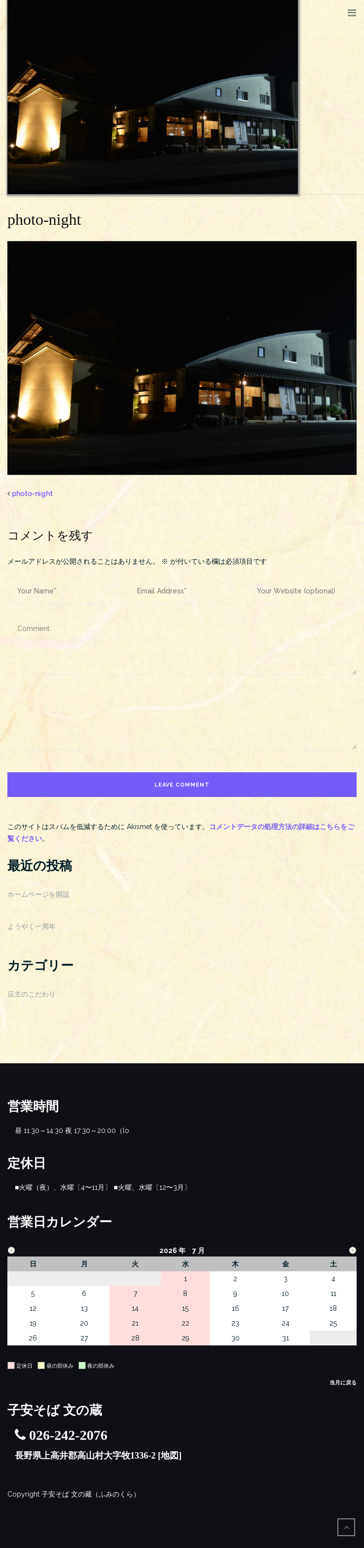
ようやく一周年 (31, 926)
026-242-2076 (68, 1435)
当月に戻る (343, 1382)
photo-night (32, 494)
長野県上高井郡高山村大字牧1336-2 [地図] (98, 1456)
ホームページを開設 (38, 894)
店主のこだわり (31, 994)
